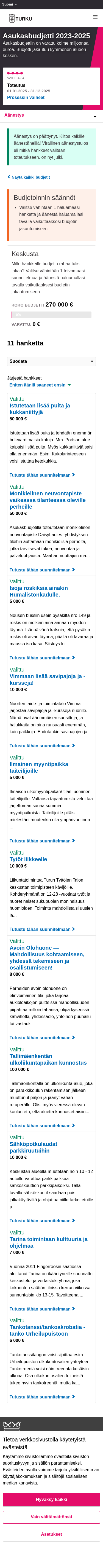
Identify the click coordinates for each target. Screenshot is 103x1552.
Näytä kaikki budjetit (28, 177)
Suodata (51, 361)
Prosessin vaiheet (25, 97)
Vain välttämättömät (51, 1517)
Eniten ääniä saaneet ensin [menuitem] (37, 385)
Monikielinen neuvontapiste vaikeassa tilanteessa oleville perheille (48, 500)
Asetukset (51, 1534)
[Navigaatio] (95, 17)
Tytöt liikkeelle (28, 859)
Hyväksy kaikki (51, 1499)
